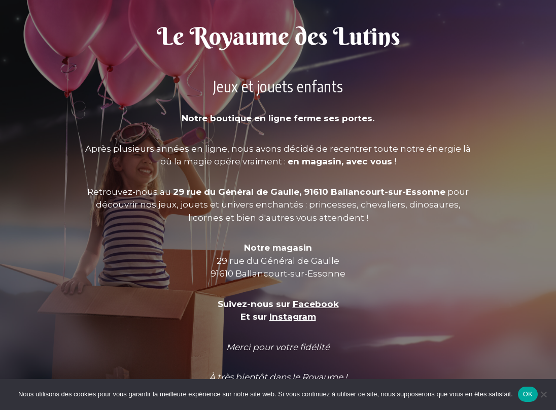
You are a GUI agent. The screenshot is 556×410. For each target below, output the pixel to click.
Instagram (292, 317)
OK (528, 394)
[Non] (543, 394)
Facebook (316, 304)
